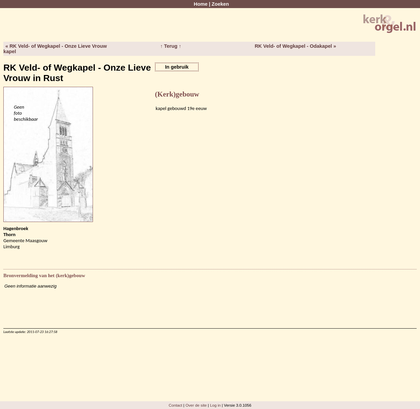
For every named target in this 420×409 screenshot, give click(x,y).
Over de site (196, 405)
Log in (215, 405)
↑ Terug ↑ (170, 46)
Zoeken (220, 4)
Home (200, 4)
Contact (175, 405)
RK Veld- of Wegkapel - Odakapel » (295, 46)
